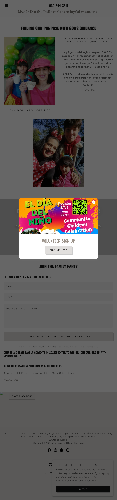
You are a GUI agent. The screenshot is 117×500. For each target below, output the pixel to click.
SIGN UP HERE (58, 250)
